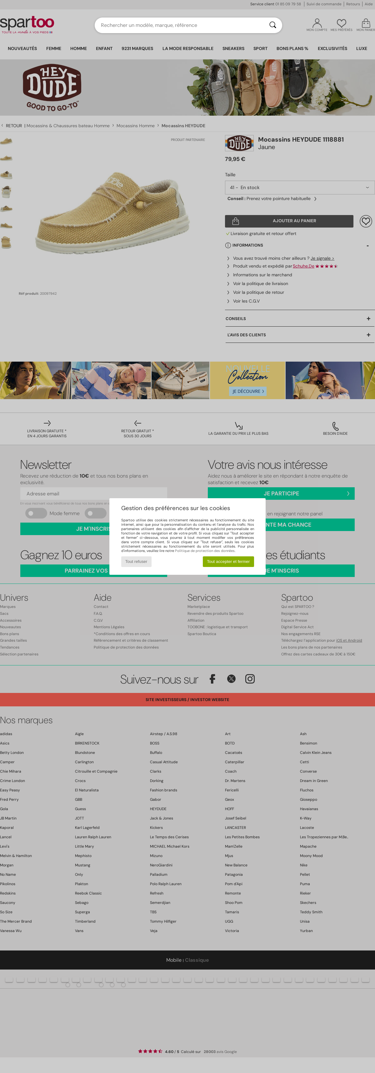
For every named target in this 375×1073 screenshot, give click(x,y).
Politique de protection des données (205, 551)
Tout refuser (136, 561)
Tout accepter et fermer (228, 561)
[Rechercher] (273, 25)
